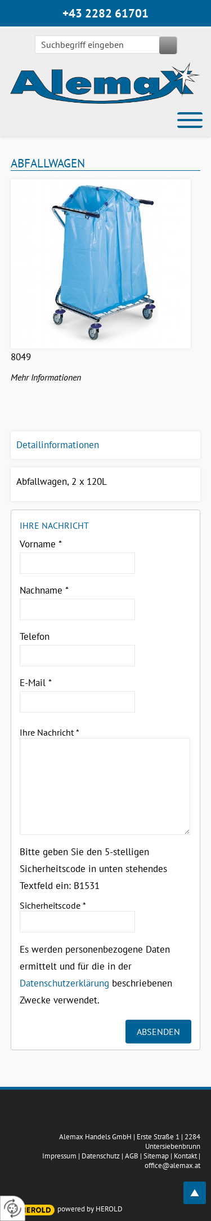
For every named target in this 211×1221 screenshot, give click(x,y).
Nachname (44, 590)
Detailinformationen (57, 445)
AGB (131, 1156)
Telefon (35, 636)
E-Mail (36, 682)
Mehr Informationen (46, 377)
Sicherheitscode (53, 905)
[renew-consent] (12, 1208)
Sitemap (156, 1156)
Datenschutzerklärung (64, 983)
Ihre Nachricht (49, 732)
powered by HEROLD (90, 1209)
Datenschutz (101, 1156)
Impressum (59, 1156)
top (201, 1186)
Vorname (41, 544)
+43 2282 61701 (105, 13)
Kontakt (185, 1156)
